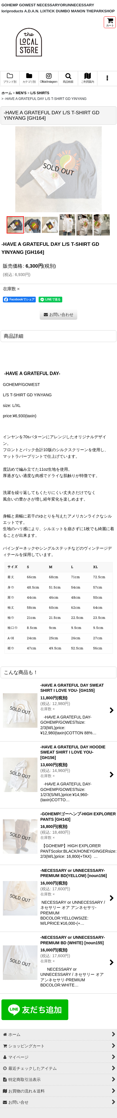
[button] (68, 78)
